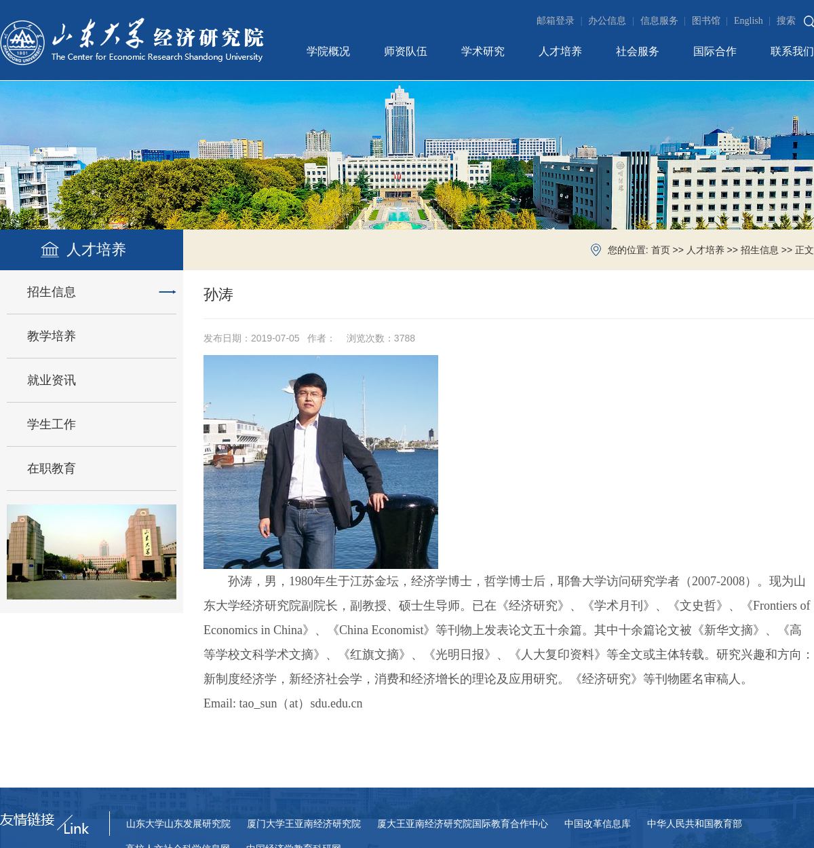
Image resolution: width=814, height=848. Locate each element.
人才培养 (560, 51)
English (754, 21)
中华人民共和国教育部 (694, 824)
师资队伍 (405, 51)
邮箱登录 (561, 21)
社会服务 (637, 51)
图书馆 (711, 21)
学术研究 (483, 51)
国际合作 (715, 51)
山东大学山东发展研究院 (178, 824)
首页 (660, 250)
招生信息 (760, 250)
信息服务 (664, 21)
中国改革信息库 (597, 824)
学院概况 (328, 51)
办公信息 (612, 21)
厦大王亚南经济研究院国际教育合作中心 (462, 824)
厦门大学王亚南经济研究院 (304, 824)
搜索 (786, 21)
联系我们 (792, 51)
